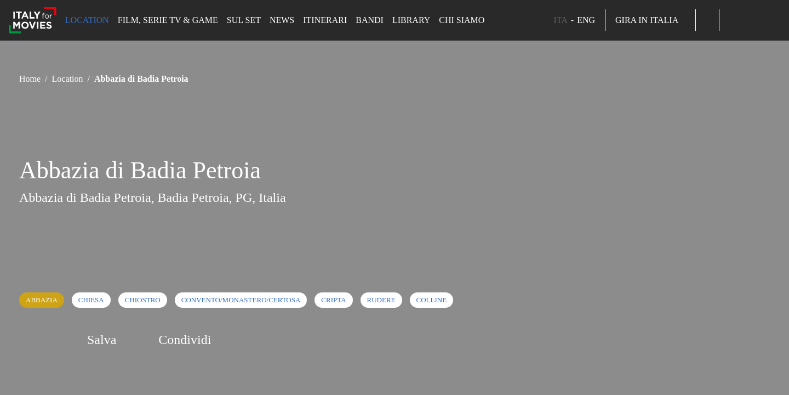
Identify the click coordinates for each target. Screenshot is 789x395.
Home (30, 78)
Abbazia (42, 300)
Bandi (370, 20)
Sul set (244, 20)
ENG (586, 20)
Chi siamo (461, 20)
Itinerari (325, 20)
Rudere (381, 300)
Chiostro (143, 300)
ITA (560, 20)
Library (411, 20)
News (282, 20)
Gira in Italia (650, 20)
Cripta (333, 300)
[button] (707, 20)
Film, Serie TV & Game (168, 20)
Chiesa (91, 300)
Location (87, 20)
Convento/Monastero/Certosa (241, 300)
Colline (431, 300)
